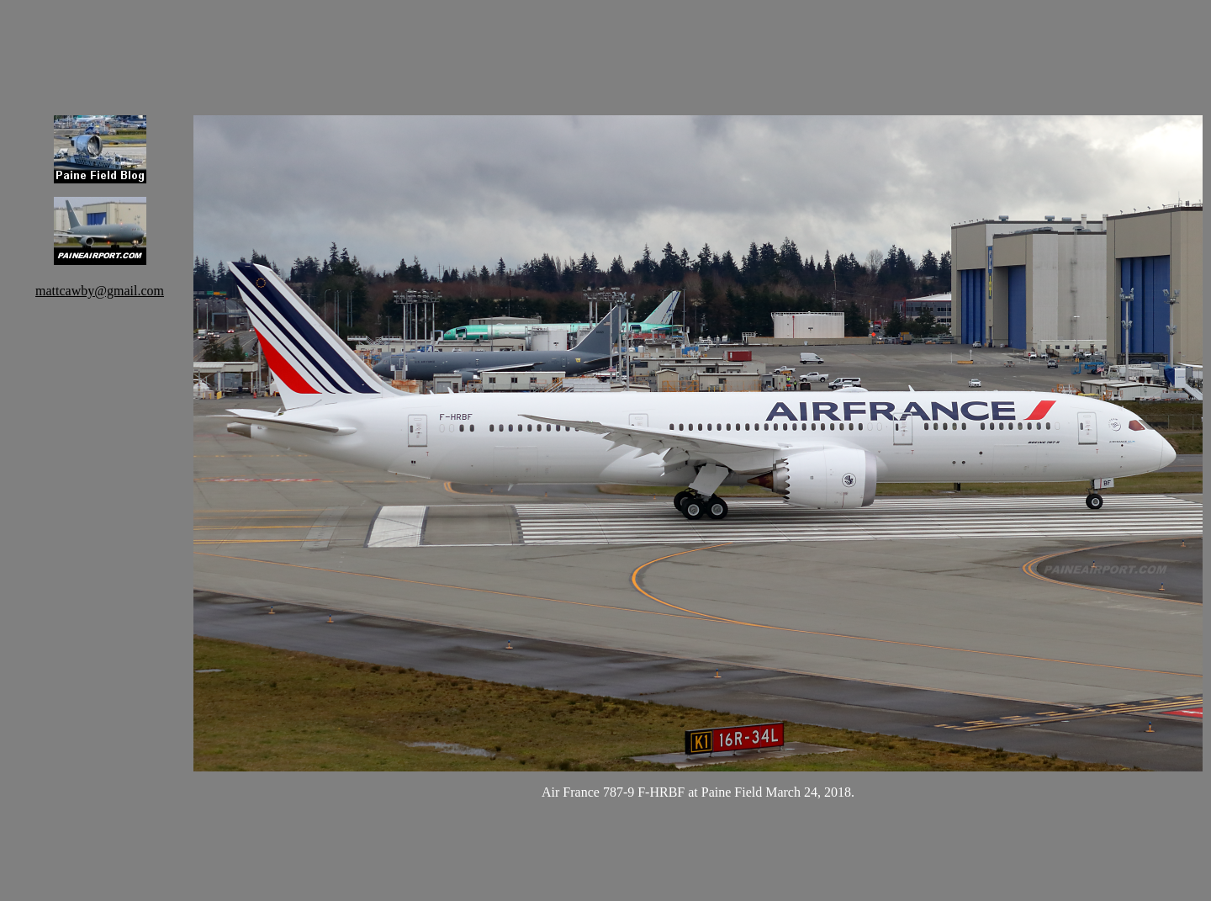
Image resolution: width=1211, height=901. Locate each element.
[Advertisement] (698, 46)
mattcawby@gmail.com (99, 291)
